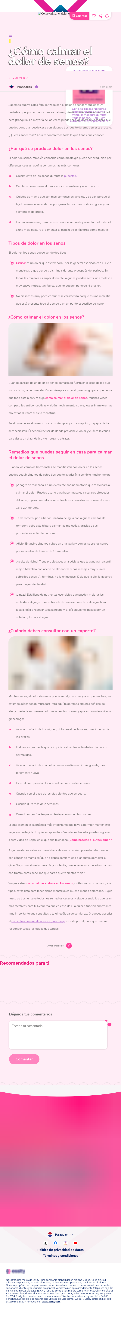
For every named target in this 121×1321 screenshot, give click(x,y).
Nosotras (22, 85)
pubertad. (65, 173)
